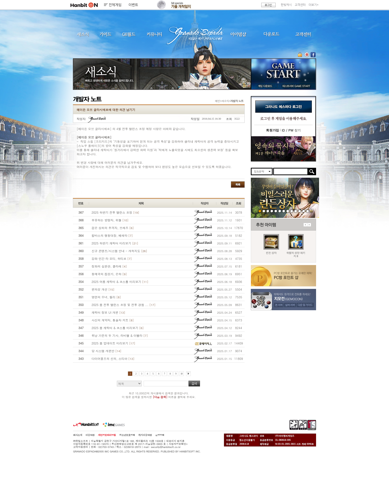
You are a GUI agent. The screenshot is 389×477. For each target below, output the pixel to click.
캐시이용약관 (145, 435)
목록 (238, 184)
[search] (290, 171)
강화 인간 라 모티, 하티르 (112, 258)
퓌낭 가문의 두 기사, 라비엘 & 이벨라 (120, 335)
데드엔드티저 (299, 210)
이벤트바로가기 (283, 148)
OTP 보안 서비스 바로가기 (300, 54)
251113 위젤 (275, 210)
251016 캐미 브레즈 (291, 210)
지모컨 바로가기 (307, 54)
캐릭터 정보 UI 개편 (108, 312)
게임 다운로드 (263, 85)
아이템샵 (237, 34)
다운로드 (271, 34)
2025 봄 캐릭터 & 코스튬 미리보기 (118, 328)
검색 (194, 383)
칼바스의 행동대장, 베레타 (112, 235)
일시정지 (311, 210)
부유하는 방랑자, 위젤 (110, 220)
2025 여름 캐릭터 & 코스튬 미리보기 (120, 281)
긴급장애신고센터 (307, 210)
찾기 (291, 130)
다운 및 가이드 (305, 305)
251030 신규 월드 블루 (287, 210)
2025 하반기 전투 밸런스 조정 (115, 212)
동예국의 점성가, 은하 (109, 274)
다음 (309, 225)
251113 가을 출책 (279, 210)
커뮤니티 (154, 34)
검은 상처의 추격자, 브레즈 (113, 228)
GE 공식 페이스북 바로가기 (313, 54)
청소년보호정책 (127, 435)
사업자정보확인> (178, 444)
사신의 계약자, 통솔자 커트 (113, 320)
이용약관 (90, 435)
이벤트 (133, 5)
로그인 (268, 5)
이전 (305, 225)
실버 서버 (290, 305)
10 (182, 373)
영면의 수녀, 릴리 (106, 297)
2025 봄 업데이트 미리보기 (113, 343)
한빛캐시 (286, 4)
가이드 (105, 34)
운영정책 (159, 435)
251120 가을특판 (267, 210)
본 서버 (279, 305)
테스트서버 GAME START (296, 85)
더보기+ (314, 4)
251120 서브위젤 (263, 210)
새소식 (83, 34)
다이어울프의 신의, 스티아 (113, 358)
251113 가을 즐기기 (283, 210)
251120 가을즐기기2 (271, 210)
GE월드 (128, 34)
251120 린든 (259, 210)
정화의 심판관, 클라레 (109, 266)
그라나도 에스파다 (194, 34)
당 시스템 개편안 (106, 351)
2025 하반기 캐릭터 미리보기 (115, 243)
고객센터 (300, 4)
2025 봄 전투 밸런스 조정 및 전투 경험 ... (123, 305)
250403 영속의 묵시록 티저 (295, 210)
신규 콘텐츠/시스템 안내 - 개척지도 (119, 251)
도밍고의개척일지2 (303, 210)
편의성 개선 (103, 289)
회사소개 (77, 435)
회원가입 (272, 130)
